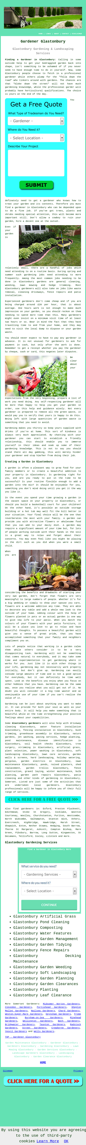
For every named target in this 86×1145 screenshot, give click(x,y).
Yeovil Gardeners (16, 1031)
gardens (41, 281)
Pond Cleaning (54, 922)
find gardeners (23, 808)
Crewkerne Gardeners (65, 1028)
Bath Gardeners (69, 1021)
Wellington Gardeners (37, 1021)
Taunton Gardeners (52, 1024)
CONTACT (65, 34)
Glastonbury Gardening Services (31, 842)
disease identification (55, 740)
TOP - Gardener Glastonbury (23, 1037)
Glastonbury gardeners (26, 723)
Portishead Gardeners (52, 1007)
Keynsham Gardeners (58, 1014)
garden (62, 63)
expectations (13, 398)
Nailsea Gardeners (43, 1010)
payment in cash (16, 345)
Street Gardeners (34, 1028)
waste (8, 332)
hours (14, 322)
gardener (49, 200)
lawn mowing (28, 285)
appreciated (38, 435)
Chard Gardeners (69, 1010)
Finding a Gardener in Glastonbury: (30, 59)
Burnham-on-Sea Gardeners (44, 1017)
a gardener (19, 207)
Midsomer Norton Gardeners (61, 1004)
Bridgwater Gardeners (20, 1024)
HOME (40, 34)
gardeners (28, 288)
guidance (48, 408)
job (73, 455)
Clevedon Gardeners (18, 1007)
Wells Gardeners (44, 1031)
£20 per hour (47, 304)
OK (66, 1141)
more (66, 836)
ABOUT (56, 34)
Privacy (78, 1071)
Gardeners (33, 1004)
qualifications (54, 90)
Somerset (10, 782)
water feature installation (60, 727)
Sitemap (7, 1071)
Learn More (47, 1141)
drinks (9, 431)
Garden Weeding (55, 967)
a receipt (34, 348)
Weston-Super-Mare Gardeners (23, 1014)
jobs (69, 268)
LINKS (48, 34)
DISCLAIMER (77, 34)
